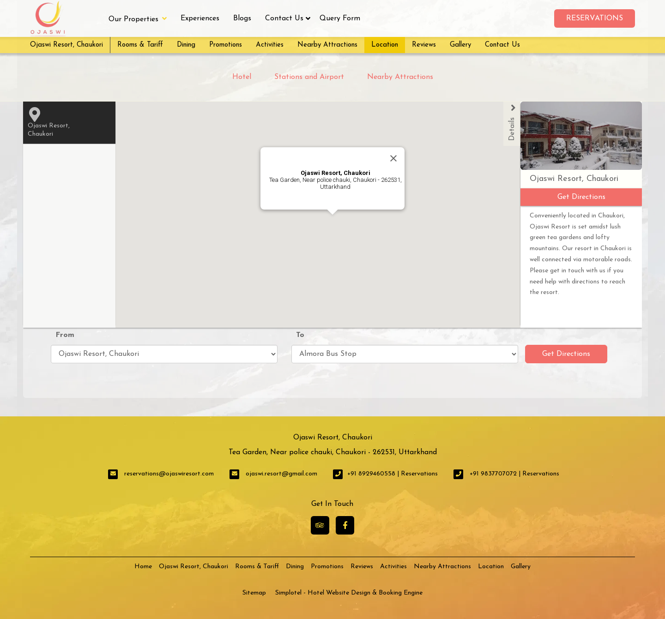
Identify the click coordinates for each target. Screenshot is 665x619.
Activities (270, 45)
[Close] (393, 158)
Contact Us (284, 18)
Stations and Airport (309, 77)
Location (384, 45)
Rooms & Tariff (140, 45)
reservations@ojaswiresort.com (169, 473)
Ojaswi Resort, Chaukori (66, 45)
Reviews (424, 45)
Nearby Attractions (327, 45)
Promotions (225, 45)
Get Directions (566, 354)
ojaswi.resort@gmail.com (281, 473)
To (300, 335)
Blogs (242, 18)
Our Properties (138, 18)
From (64, 335)
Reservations (594, 18)
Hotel (241, 77)
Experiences (200, 18)
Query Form (340, 18)
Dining (186, 45)
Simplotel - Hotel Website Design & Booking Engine (349, 592)
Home (143, 566)
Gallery (460, 45)
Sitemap (254, 592)
